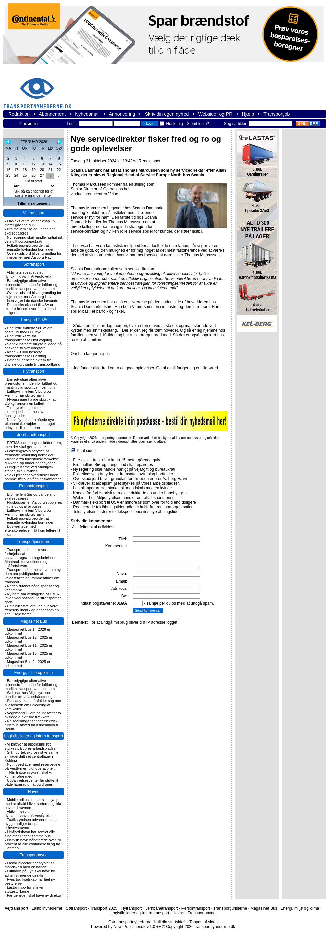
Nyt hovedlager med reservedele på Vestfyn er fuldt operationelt (32, 766)
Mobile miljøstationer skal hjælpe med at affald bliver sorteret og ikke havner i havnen (33, 804)
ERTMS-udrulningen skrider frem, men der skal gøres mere (33, 445)
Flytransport (33, 371)
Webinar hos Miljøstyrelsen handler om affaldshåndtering (28, 695)
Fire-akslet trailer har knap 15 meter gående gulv (30, 223)
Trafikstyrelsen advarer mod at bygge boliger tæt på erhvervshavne (31, 824)
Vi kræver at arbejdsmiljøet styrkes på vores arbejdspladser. (31, 746)
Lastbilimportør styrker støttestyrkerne (24, 889)
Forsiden (28, 123)
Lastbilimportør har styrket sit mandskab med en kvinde (29, 865)
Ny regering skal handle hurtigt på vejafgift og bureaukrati (33, 239)
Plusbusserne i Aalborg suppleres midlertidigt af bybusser (33, 504)
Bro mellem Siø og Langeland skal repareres (113, 464)
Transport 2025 (33, 319)
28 (50, 176)
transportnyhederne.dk (40, 89)
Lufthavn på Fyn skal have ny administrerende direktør (30, 873)
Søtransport (33, 264)
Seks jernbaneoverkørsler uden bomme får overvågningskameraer (33, 477)
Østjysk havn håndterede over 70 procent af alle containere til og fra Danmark (33, 844)
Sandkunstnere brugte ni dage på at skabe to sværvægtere (33, 346)
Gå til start (33, 181)
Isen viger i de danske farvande (32, 301)
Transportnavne (33, 855)
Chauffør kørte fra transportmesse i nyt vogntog (28, 338)
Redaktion (19, 114)
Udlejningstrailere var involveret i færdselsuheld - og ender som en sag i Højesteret (32, 610)
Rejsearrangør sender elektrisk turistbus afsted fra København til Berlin (32, 725)
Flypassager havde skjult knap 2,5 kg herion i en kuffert (31, 401)
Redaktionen (150, 161)
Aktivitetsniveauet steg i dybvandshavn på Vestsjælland (30, 274)
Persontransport (33, 486)
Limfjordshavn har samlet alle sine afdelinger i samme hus (30, 834)
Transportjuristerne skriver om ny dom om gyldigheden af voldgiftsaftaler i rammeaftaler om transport (33, 576)
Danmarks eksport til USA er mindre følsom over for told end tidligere (30, 309)
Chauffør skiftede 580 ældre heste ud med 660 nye (29, 330)
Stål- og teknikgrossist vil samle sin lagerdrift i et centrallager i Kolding (31, 756)
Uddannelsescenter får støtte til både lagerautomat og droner (31, 782)
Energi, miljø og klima (33, 672)
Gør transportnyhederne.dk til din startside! (146, 922)
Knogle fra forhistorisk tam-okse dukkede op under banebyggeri (32, 461)
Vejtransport (33, 213)
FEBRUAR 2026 (33, 142)
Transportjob (276, 114)
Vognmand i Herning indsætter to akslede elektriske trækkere (33, 715)
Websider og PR (215, 114)
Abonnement (52, 114)
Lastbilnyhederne (47, 908)
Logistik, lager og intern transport (33, 736)
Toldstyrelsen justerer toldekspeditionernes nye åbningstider (25, 412)
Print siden (86, 450)
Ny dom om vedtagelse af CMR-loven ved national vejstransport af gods (33, 598)
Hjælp (248, 114)
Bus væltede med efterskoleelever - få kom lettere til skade (32, 530)
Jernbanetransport (33, 434)
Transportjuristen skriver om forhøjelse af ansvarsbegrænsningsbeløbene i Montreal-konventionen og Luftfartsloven (31, 558)
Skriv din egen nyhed (167, 114)
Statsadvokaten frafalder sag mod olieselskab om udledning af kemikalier (33, 705)
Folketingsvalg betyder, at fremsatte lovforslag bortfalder (29, 247)
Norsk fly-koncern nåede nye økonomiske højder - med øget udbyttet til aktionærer (30, 424)
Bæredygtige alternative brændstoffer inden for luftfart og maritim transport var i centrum (31, 285)
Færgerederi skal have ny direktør (35, 895)
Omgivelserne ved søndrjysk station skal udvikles (29, 469)
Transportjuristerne (33, 541)
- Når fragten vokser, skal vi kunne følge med (28, 774)
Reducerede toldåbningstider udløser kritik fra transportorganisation (133, 507)
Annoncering (122, 114)
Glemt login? (198, 123)
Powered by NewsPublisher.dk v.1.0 (123, 926)
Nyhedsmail (87, 114)
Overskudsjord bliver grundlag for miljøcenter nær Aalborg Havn (33, 255)
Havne (34, 791)
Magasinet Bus (33, 621)
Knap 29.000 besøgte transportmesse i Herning (25, 354)
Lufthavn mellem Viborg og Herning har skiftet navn (28, 393)
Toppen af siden (203, 922)
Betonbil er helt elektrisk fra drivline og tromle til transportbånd (32, 362)
